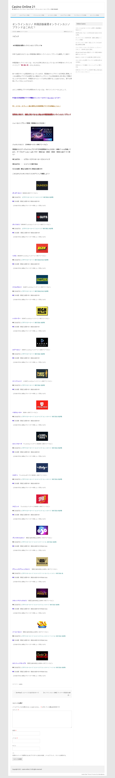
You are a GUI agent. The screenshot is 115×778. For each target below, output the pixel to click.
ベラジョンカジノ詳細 (38, 15)
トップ (14, 15)
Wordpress (101, 774)
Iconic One (84, 774)
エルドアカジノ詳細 (24, 15)
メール (15, 738)
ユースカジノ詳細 (52, 15)
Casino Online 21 (23, 6)
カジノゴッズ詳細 (94, 15)
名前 (14, 730)
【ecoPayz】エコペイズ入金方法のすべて (26, 692)
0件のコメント (68, 31)
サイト (14, 745)
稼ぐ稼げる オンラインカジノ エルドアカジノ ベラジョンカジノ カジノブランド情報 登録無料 (35, 9)
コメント (15, 709)
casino (20, 684)
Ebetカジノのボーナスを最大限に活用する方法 (88, 57)
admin (18, 31)
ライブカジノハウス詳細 (80, 15)
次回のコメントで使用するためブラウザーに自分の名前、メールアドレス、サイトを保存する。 (39, 755)
